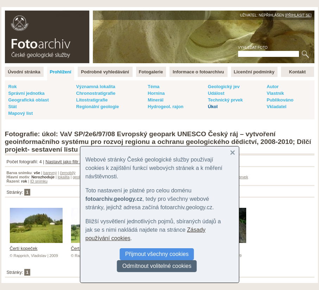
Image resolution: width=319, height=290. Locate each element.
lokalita (64, 177)
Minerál (156, 100)
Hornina (156, 93)
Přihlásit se (298, 15)
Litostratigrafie (92, 100)
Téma (153, 86)
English (81, 14)
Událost (216, 93)
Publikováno (280, 100)
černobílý (67, 173)
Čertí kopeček (36, 245)
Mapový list (20, 113)
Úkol (213, 106)
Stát (12, 106)
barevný (50, 173)
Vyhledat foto (253, 48)
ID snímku (38, 181)
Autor (273, 86)
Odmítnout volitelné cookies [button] (157, 266)
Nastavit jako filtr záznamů (71, 161)
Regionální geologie (97, 106)
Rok (12, 86)
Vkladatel (276, 106)
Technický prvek (225, 100)
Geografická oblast (28, 100)
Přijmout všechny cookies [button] (157, 254)
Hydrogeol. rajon (166, 106)
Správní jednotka (26, 93)
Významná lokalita (95, 86)
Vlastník (275, 93)
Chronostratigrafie (96, 93)
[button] (232, 153)
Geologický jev (224, 86)
